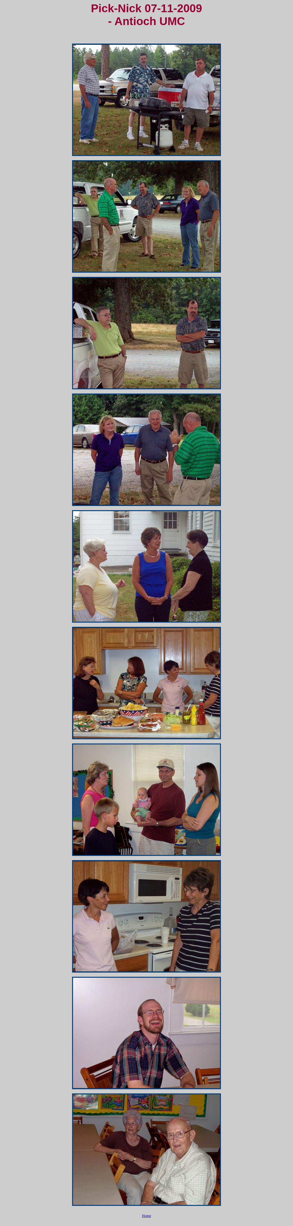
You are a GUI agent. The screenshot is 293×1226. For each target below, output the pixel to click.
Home (146, 1216)
